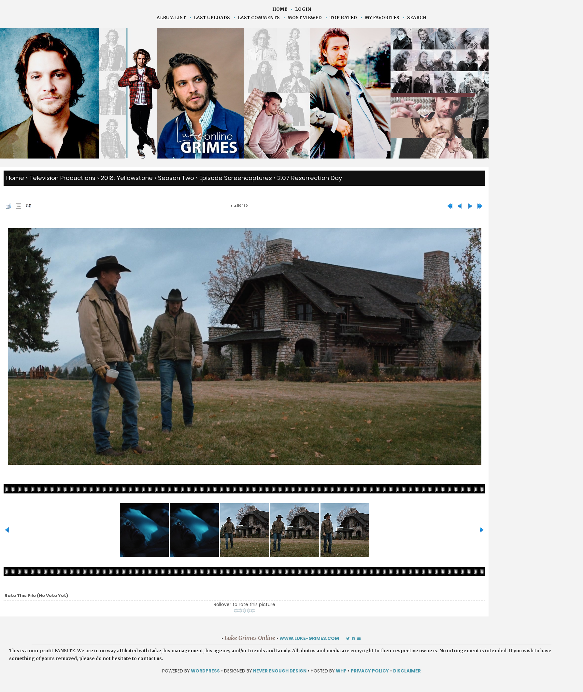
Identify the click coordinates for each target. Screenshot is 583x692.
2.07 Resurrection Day (309, 177)
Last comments (259, 18)
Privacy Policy (370, 671)
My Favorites (382, 18)
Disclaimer (407, 671)
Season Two (176, 177)
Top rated (343, 18)
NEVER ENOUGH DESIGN (279, 671)
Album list (171, 18)
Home (279, 9)
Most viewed (305, 18)
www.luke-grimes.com (309, 638)
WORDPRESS (205, 671)
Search (417, 18)
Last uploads (212, 18)
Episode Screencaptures (235, 177)
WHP (341, 671)
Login (303, 9)
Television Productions (62, 177)
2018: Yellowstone (127, 177)
